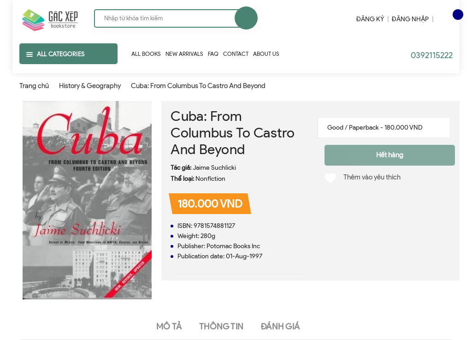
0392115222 (432, 55)
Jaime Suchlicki (214, 168)
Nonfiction (210, 179)
